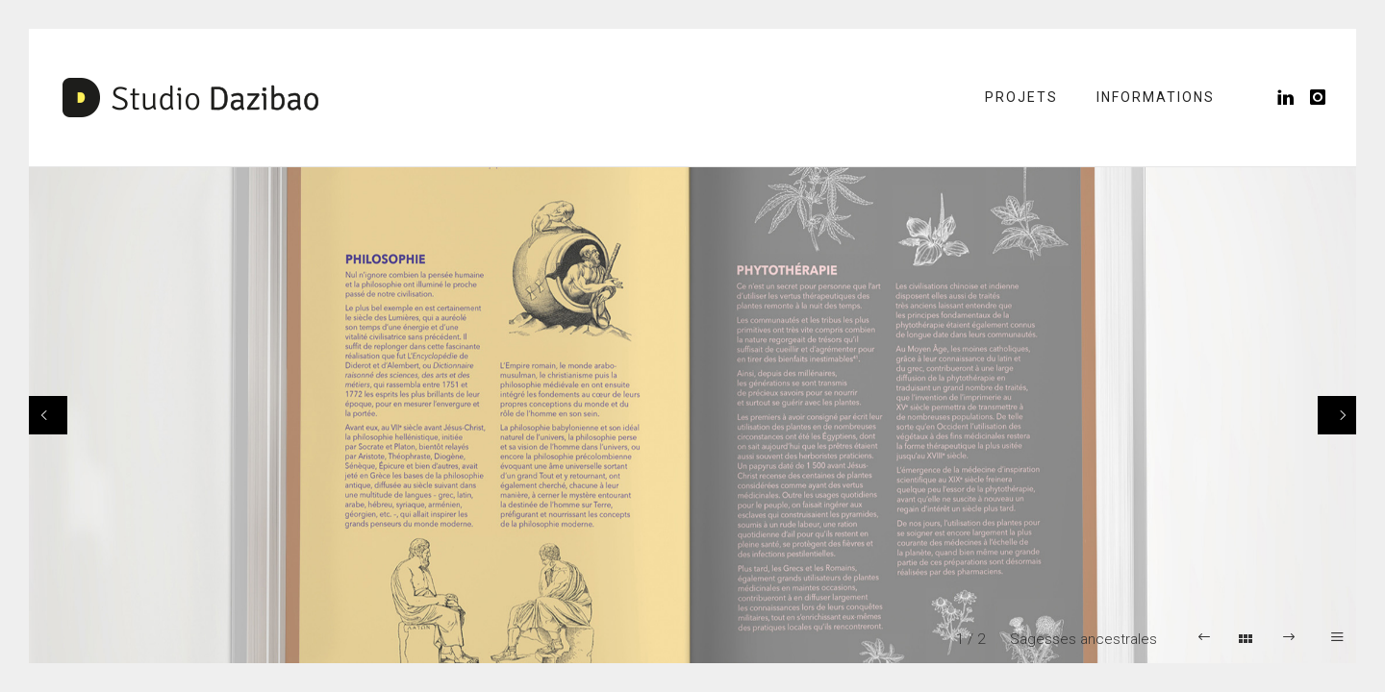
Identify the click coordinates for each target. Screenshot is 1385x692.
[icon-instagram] (1318, 97)
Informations (1155, 97)
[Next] (1337, 415)
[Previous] (48, 415)
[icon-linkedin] (1291, 97)
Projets (1021, 97)
